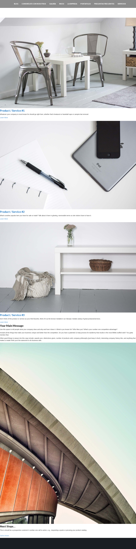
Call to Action (4, 536)
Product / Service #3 (12, 315)
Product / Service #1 (12, 110)
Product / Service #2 (12, 211)
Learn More (4, 117)
